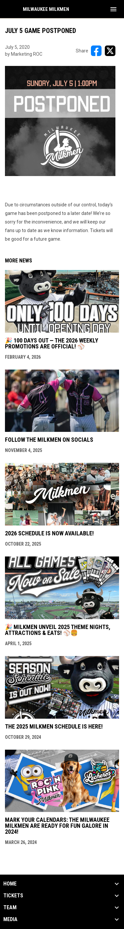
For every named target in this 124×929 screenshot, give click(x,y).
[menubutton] (113, 9)
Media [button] (10, 919)
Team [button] (10, 907)
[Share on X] (110, 50)
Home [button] (10, 883)
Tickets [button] (13, 895)
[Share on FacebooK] (96, 50)
